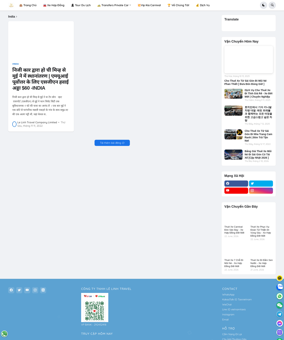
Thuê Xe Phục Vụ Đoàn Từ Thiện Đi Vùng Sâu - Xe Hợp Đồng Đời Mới (260, 231)
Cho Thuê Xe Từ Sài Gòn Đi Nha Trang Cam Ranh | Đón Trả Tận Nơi (258, 135)
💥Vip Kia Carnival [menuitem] (149, 5)
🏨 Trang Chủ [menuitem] (28, 5)
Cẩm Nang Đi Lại (232, 334)
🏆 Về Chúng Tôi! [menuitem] (178, 5)
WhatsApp (228, 294)
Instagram (228, 314)
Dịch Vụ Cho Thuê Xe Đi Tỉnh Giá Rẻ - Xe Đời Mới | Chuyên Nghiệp (259, 93)
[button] (263, 5)
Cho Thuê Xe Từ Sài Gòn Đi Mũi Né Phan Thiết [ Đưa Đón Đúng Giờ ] (245, 82)
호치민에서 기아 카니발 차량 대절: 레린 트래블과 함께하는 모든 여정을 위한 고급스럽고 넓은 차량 (258, 114)
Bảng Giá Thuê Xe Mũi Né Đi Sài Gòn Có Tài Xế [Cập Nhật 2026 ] (258, 154)
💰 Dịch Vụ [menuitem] (203, 5)
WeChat (227, 304)
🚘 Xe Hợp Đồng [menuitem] (53, 5)
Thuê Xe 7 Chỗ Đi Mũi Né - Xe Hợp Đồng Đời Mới (233, 263)
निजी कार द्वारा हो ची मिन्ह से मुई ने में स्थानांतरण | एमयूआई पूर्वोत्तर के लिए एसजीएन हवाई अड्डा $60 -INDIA (40, 80)
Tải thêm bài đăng (110, 144)
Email (225, 319)
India (16, 65)
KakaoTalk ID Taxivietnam (237, 299)
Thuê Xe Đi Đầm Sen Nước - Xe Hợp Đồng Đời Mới (261, 263)
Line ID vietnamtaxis (234, 309)
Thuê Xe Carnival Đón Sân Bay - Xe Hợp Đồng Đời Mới (234, 229)
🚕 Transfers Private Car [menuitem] (113, 5)
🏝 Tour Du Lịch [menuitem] (81, 5)
